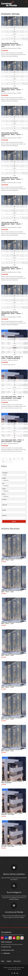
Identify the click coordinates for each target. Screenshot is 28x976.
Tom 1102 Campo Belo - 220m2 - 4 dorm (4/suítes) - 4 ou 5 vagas (12, 397)
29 (3, 461)
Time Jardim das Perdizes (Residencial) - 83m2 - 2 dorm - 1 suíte (11, 313)
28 (22, 459)
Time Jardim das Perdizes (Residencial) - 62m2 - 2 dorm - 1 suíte (11, 179)
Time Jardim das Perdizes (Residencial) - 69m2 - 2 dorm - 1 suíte (11, 268)
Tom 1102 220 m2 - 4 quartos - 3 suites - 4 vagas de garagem (11, 357)
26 (14, 459)
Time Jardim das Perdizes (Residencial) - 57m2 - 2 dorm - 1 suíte (11, 44)
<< (2, 459)
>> (10, 461)
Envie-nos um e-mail (7, 950)
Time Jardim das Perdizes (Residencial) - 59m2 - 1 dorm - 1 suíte (11, 89)
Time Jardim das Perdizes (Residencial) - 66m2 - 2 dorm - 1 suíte (11, 224)
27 (18, 459)
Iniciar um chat (6, 947)
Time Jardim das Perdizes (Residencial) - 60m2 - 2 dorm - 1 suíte (11, 134)
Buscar (14, 521)
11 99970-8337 (5, 953)
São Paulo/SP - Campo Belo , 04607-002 (9, 360)
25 (10, 459)
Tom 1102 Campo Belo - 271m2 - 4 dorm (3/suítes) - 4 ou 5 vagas (12, 440)
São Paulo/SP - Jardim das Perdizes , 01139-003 (11, 48)
